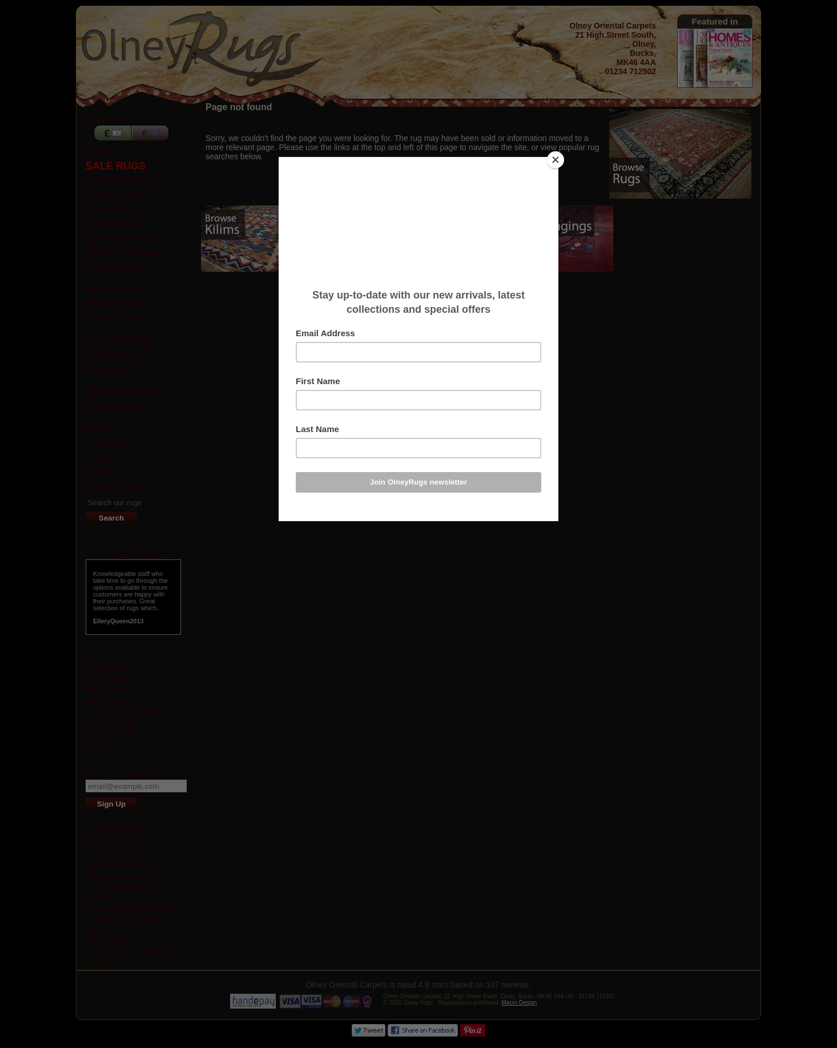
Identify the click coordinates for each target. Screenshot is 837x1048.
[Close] (555, 159)
